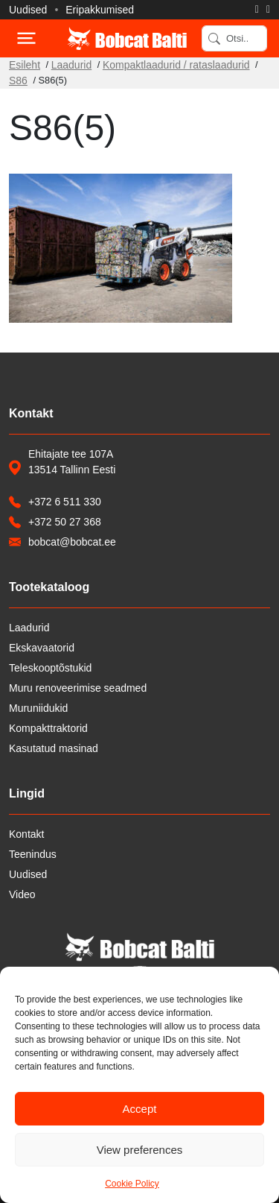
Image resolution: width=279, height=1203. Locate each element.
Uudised (28, 9)
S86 (18, 80)
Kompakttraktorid (48, 728)
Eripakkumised (99, 9)
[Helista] (257, 9)
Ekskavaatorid (41, 648)
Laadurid (71, 65)
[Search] (234, 38)
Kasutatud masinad (53, 748)
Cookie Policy (132, 1183)
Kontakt (26, 834)
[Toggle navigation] (25, 38)
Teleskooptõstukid (50, 668)
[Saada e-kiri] (268, 9)
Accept (140, 1108)
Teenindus (33, 854)
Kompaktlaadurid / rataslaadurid (176, 65)
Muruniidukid (38, 708)
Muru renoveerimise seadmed (78, 688)
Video (22, 894)
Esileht (24, 65)
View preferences (140, 1149)
